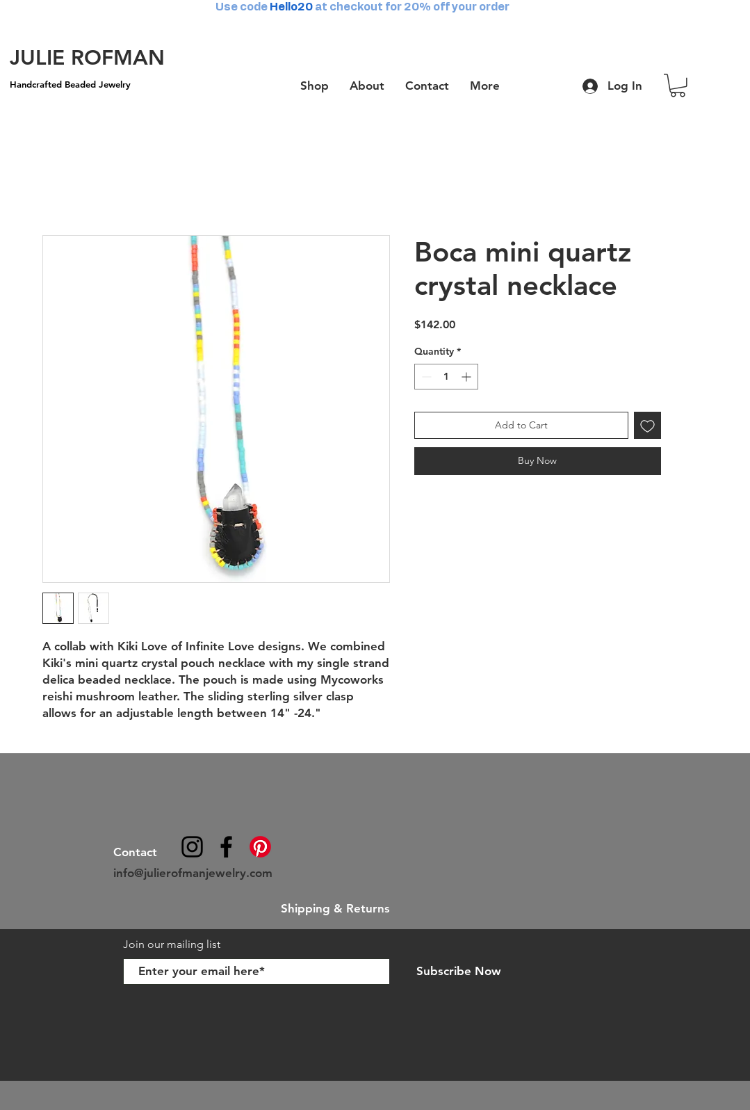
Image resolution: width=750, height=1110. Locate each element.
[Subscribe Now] (459, 971)
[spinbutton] (446, 376)
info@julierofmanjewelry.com (192, 873)
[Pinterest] (260, 846)
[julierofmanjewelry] (226, 846)
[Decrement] (425, 376)
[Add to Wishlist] (647, 425)
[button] (678, 85)
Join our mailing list (173, 944)
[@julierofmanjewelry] (192, 846)
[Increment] (467, 376)
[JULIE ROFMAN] (87, 57)
